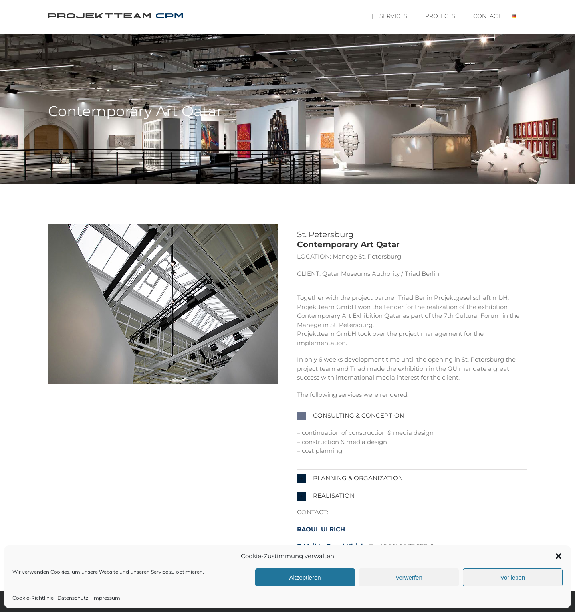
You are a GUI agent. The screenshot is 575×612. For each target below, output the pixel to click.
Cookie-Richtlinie (33, 598)
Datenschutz (73, 598)
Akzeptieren (305, 577)
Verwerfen (408, 577)
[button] (559, 556)
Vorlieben (512, 577)
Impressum (106, 598)
